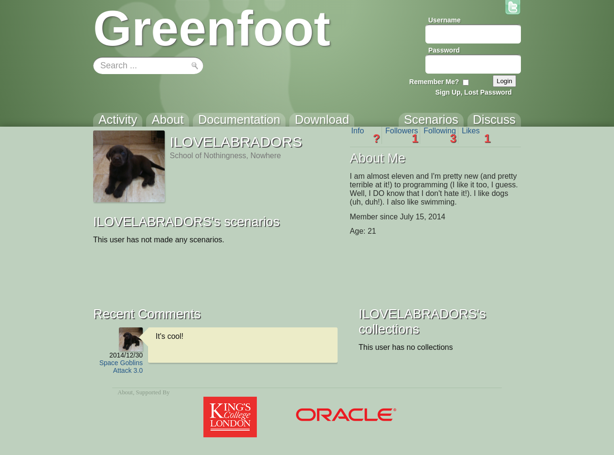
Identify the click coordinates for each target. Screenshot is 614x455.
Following (439, 135)
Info (365, 135)
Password (444, 50)
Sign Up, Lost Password (473, 92)
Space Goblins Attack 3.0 (121, 366)
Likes (476, 135)
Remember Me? (434, 82)
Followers (401, 135)
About (125, 392)
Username (444, 20)
